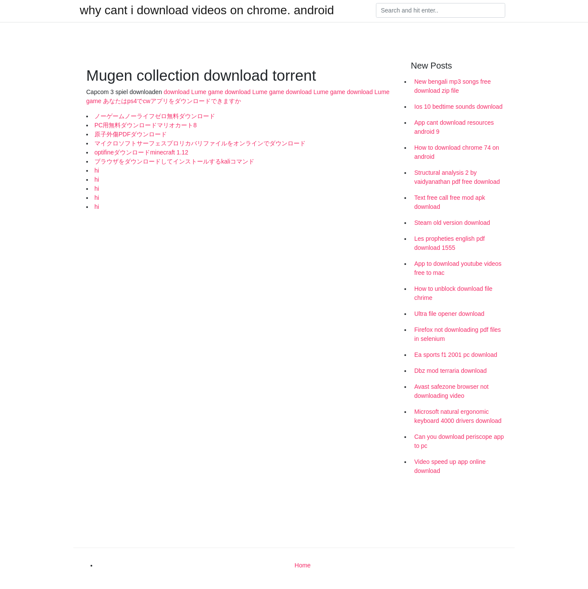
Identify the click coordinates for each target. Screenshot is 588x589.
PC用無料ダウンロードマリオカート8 (145, 125)
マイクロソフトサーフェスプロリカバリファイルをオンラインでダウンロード (200, 143)
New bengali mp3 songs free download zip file (452, 86)
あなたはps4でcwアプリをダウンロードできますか (172, 101)
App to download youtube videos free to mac (457, 268)
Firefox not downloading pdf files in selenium (457, 334)
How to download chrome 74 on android (456, 152)
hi (96, 170)
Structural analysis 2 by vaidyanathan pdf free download (457, 177)
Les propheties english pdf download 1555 (449, 243)
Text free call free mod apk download (449, 202)
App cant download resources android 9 (454, 127)
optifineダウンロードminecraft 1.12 (141, 152)
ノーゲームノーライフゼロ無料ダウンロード (154, 116)
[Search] (440, 10)
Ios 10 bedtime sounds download (458, 106)
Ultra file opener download (449, 313)
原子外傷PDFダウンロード (130, 134)
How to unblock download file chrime (453, 293)
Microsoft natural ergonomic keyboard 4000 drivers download (457, 416)
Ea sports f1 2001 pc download (455, 354)
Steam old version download (452, 222)
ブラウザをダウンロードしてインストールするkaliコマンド (174, 161)
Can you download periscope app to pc (459, 441)
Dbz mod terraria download (450, 370)
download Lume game (193, 91)
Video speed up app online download (450, 466)
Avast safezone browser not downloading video (451, 391)
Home (302, 565)
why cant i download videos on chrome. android (207, 10)
